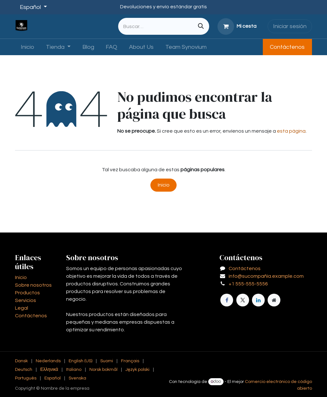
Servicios (25, 300)
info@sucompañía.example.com (266, 276)
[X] (242, 300)
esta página (291, 131)
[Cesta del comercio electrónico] (237, 26)
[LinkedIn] (258, 300)
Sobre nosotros (33, 285)
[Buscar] (201, 26)
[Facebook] (226, 300)
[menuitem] (27, 47)
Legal (21, 308)
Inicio (164, 184)
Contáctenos (287, 47)
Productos (27, 292)
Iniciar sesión (290, 26)
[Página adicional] (274, 300)
